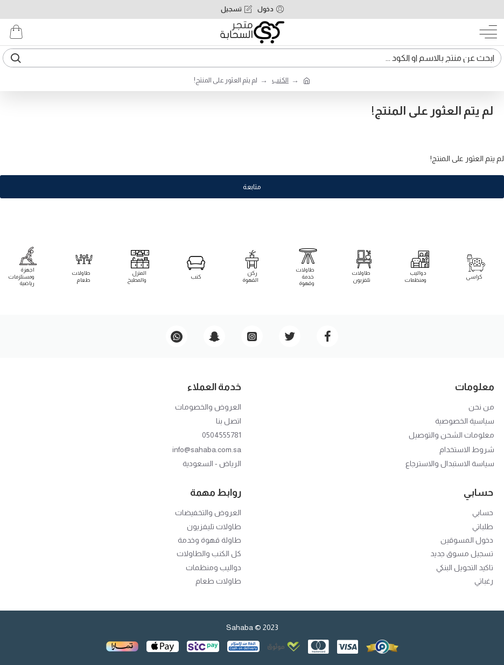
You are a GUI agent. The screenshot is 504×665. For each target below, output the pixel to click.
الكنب (280, 80)
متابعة (252, 187)
